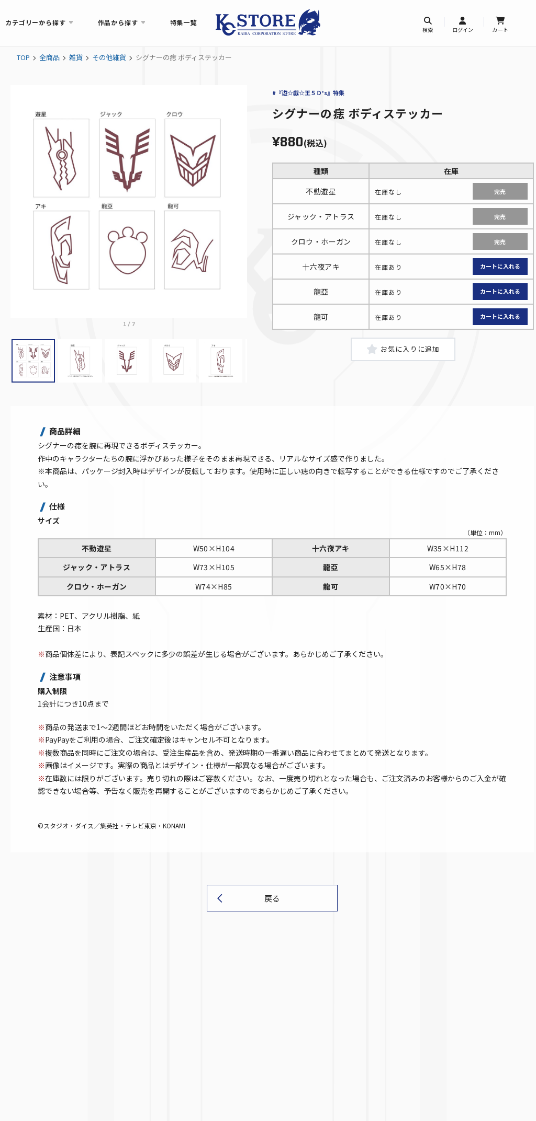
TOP (23, 57)
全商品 (49, 57)
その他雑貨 (109, 57)
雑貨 (76, 57)
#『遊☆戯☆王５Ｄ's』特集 (308, 92)
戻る (272, 902)
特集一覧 (183, 22)
